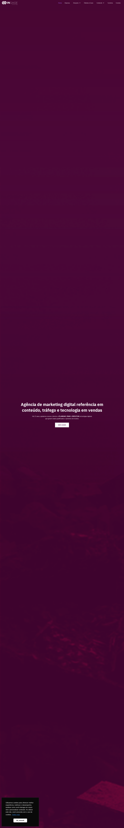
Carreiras (110, 3)
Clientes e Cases (88, 3)
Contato (118, 3)
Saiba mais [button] (16, 814)
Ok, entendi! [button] (20, 820)
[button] (77, 3)
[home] (10, 3)
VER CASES (62, 425)
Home (60, 3)
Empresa (67, 3)
